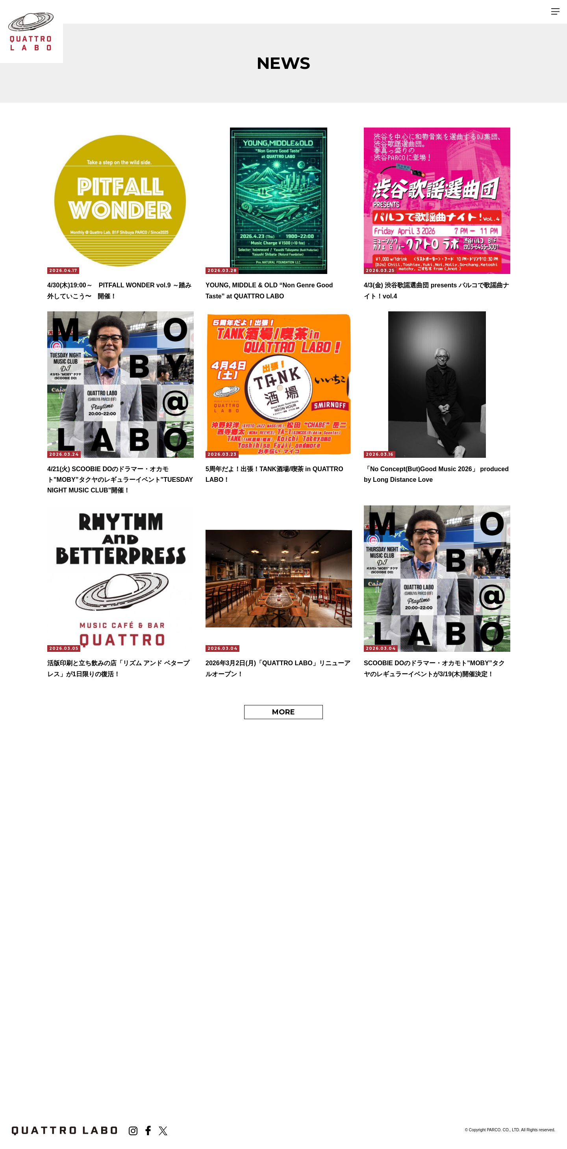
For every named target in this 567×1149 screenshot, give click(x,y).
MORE (283, 713)
